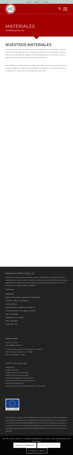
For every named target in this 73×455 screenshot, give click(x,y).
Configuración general (37, 451)
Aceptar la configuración (25, 445)
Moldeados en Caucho (15, 317)
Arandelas (10, 294)
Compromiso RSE (12, 370)
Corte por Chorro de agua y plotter (21, 310)
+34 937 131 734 (11, 342)
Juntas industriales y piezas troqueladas (23, 297)
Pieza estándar (12, 314)
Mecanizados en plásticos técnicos (20, 307)
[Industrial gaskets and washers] (30, 9)
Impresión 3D (11, 324)
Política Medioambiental (15, 383)
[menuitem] (29, 1)
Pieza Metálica (12, 320)
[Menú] (64, 9)
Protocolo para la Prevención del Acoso (20, 380)
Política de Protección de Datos (17, 375)
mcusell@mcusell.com (14, 345)
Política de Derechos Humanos (17, 372)
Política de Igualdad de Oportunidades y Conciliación (25, 386)
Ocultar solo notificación (48, 445)
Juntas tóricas (11, 304)
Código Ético (10, 367)
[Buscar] (58, 9)
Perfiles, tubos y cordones (17, 300)
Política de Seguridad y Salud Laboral (20, 378)
